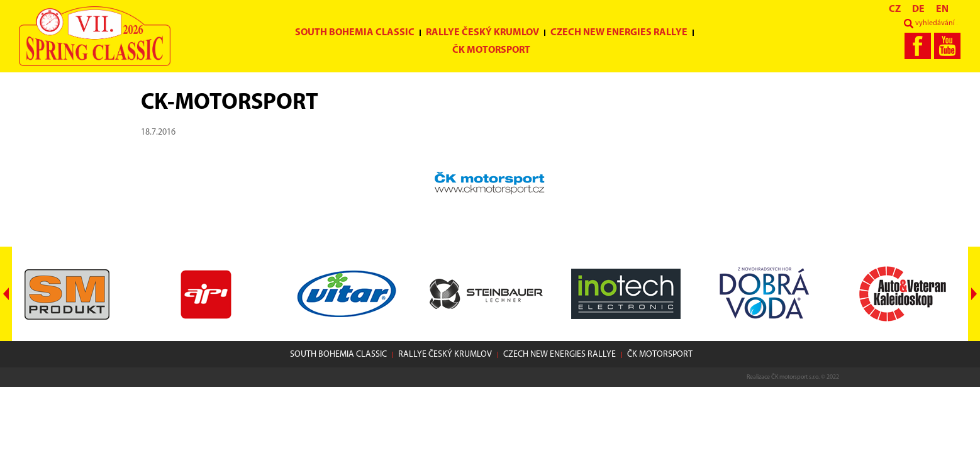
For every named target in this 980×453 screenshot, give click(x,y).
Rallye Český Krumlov (482, 33)
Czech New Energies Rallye (619, 33)
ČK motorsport (491, 50)
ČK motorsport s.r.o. (795, 377)
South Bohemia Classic (355, 33)
